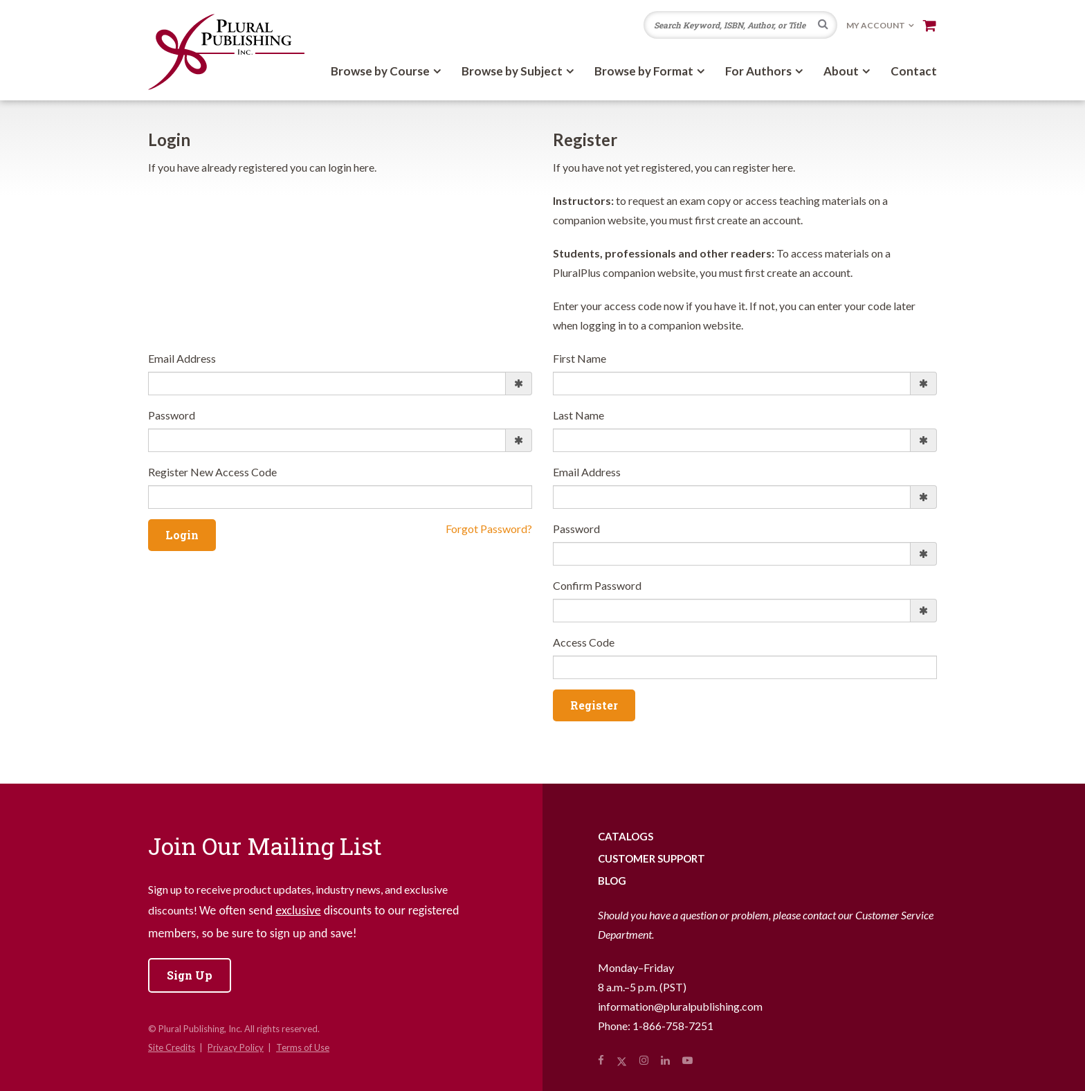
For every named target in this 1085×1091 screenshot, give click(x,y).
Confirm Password (597, 585)
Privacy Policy (236, 1047)
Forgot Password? (489, 528)
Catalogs (625, 836)
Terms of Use (302, 1047)
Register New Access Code (212, 471)
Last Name (578, 415)
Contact (914, 71)
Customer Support (651, 858)
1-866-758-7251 (672, 1025)
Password (171, 415)
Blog (612, 880)
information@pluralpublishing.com (680, 1006)
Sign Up (189, 975)
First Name (579, 358)
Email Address (182, 358)
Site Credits (171, 1047)
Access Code (583, 642)
